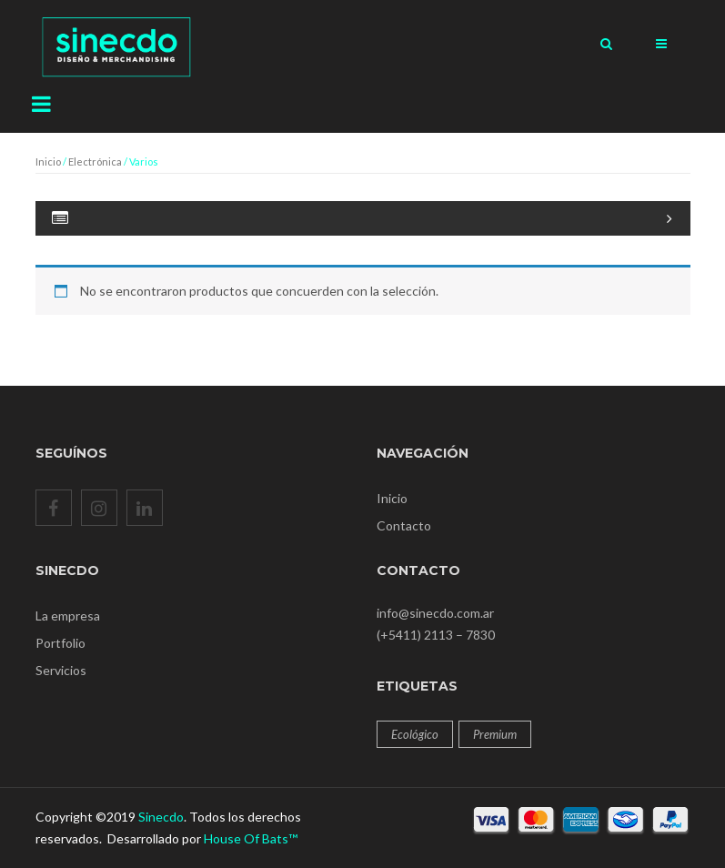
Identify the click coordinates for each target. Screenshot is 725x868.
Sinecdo (161, 816)
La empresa (67, 615)
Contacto (404, 525)
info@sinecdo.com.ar (435, 613)
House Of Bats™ (250, 838)
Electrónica (95, 161)
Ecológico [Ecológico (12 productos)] (414, 734)
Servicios (60, 670)
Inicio (48, 161)
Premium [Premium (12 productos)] (495, 734)
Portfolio (60, 643)
